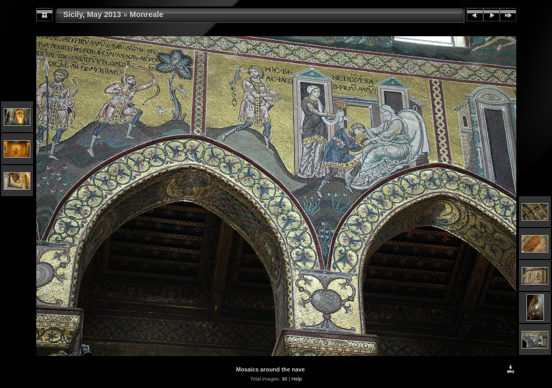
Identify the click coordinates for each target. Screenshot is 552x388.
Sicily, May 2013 (92, 14)
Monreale (146, 14)
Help (296, 379)
